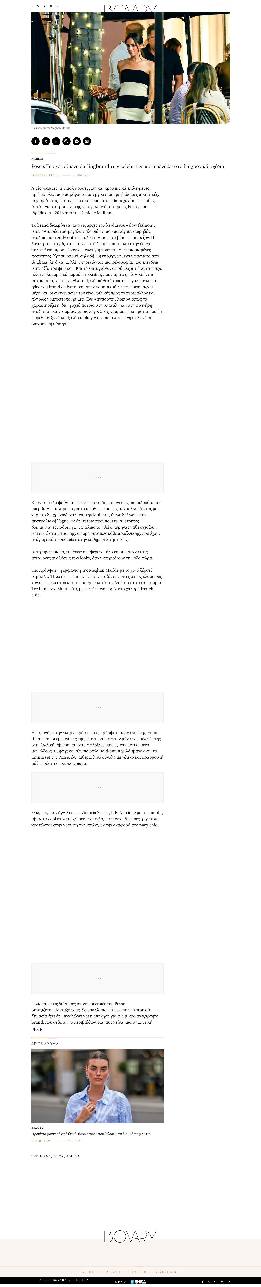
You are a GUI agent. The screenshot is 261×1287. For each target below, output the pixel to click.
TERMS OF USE (138, 1272)
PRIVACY (113, 1272)
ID (100, 1272)
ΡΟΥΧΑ (58, 1156)
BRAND (45, 1156)
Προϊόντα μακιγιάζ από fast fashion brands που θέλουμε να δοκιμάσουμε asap (91, 1133)
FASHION (37, 158)
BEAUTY (37, 1127)
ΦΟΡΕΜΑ (73, 1156)
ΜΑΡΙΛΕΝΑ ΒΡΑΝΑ (45, 175)
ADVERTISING (167, 1272)
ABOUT (88, 1272)
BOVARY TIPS (41, 1141)
